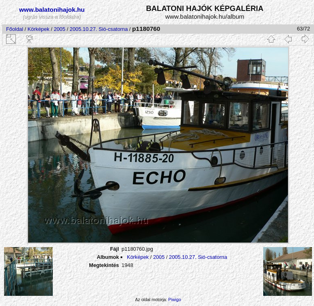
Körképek (39, 29)
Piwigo (174, 299)
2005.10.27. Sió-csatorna (99, 29)
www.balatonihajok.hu (52, 9)
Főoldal (14, 29)
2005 (59, 29)
